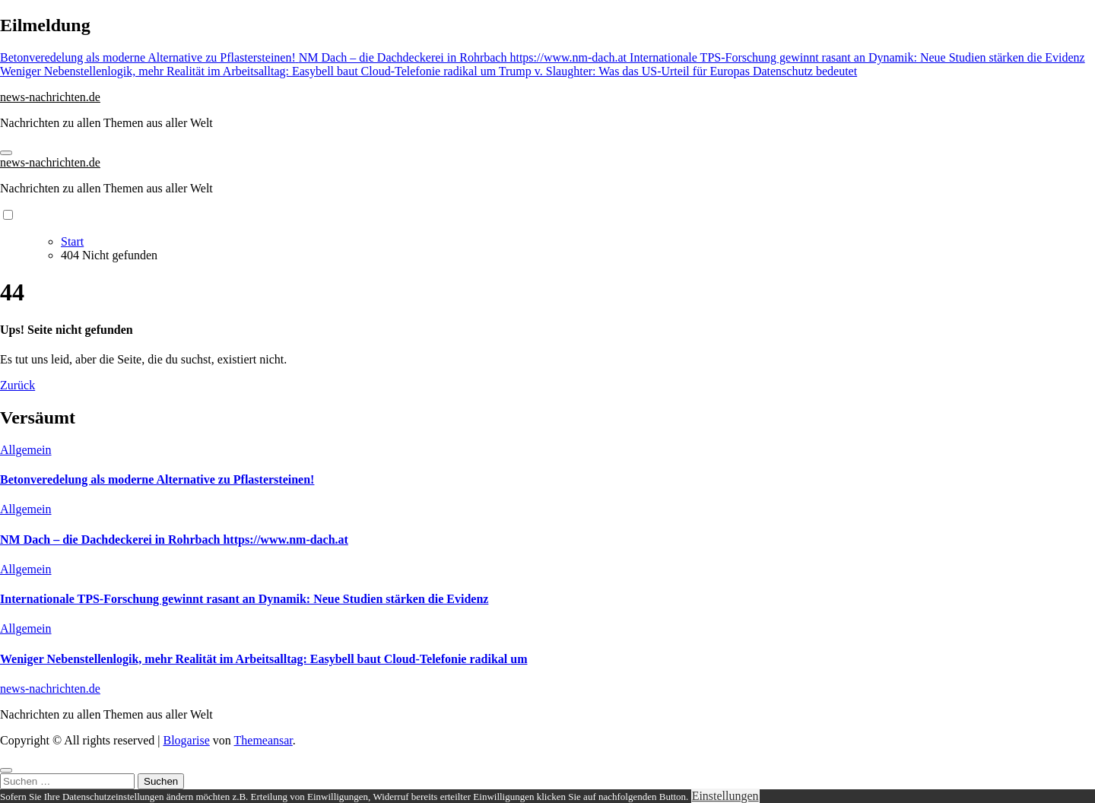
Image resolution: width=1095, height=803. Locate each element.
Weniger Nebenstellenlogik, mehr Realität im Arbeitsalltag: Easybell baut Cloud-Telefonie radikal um (263, 658)
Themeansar (263, 740)
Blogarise (186, 740)
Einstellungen (725, 795)
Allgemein (26, 449)
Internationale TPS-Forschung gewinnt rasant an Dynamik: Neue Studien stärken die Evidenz (244, 598)
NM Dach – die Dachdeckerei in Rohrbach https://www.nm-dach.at (174, 539)
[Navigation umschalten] (6, 153)
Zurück (17, 385)
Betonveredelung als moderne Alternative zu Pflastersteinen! (157, 479)
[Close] (6, 770)
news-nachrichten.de (50, 96)
